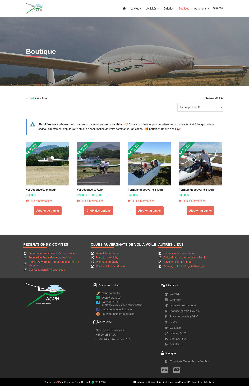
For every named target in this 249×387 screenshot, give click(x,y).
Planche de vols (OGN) (184, 317)
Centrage (175, 300)
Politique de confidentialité (201, 383)
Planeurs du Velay (107, 262)
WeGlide (175, 295)
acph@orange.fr (112, 298)
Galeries (168, 8)
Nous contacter (111, 294)
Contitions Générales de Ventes (189, 362)
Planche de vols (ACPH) (185, 311)
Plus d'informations (39, 201)
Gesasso (175, 328)
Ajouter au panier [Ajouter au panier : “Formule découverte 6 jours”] (200, 211)
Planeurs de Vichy (107, 258)
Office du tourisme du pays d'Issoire (185, 258)
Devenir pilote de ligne (177, 262)
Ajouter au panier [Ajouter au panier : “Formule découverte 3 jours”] (149, 211)
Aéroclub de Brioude (108, 254)
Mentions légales (178, 383)
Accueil (30, 98)
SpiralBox (176, 345)
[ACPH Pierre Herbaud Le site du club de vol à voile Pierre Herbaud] (34, 8)
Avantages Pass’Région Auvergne (184, 267)
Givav (173, 322)
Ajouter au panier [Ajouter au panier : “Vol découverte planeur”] (47, 211)
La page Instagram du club (118, 314)
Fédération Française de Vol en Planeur (53, 254)
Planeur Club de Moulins (111, 267)
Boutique (183, 8)
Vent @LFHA (178, 339)
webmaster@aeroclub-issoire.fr (150, 383)
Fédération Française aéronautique (50, 258)
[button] (140, 8)
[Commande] (200, 107)
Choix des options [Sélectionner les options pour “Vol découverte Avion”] (99, 211)
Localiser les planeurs (183, 306)
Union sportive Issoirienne (179, 254)
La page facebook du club (117, 310)
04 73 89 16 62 (111, 303)
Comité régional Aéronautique (47, 270)
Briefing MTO (178, 334)
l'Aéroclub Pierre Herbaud (77, 383)
